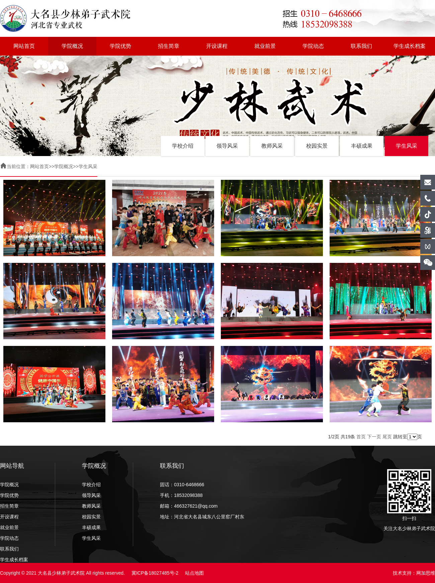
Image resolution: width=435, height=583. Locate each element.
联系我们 (361, 46)
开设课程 (217, 46)
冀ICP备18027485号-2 (155, 573)
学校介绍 (182, 146)
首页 (361, 436)
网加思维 (425, 573)
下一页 (374, 436)
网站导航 (12, 465)
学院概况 (72, 46)
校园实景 (317, 146)
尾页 (387, 436)
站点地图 (194, 573)
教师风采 (272, 146)
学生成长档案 (410, 46)
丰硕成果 (361, 146)
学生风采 (406, 146)
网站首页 (24, 46)
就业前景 (265, 46)
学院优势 (120, 46)
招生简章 (168, 46)
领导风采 (227, 146)
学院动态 (313, 46)
